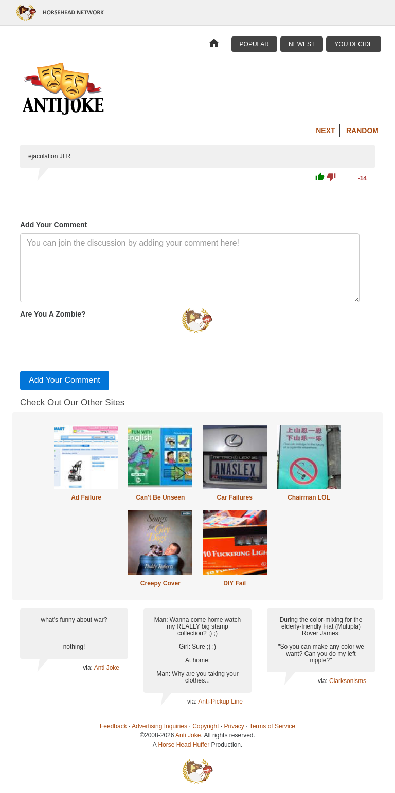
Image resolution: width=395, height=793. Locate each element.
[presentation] (98, 342)
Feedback (113, 726)
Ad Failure (86, 497)
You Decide (353, 44)
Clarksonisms (347, 681)
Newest (302, 44)
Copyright (205, 726)
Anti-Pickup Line (220, 701)
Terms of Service (272, 726)
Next (325, 130)
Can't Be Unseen (160, 497)
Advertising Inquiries (159, 726)
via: (88, 667)
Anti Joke (106, 667)
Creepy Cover (160, 583)
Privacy (234, 726)
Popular (254, 44)
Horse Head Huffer (183, 744)
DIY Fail (234, 583)
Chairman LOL (309, 497)
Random (362, 130)
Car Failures (234, 497)
